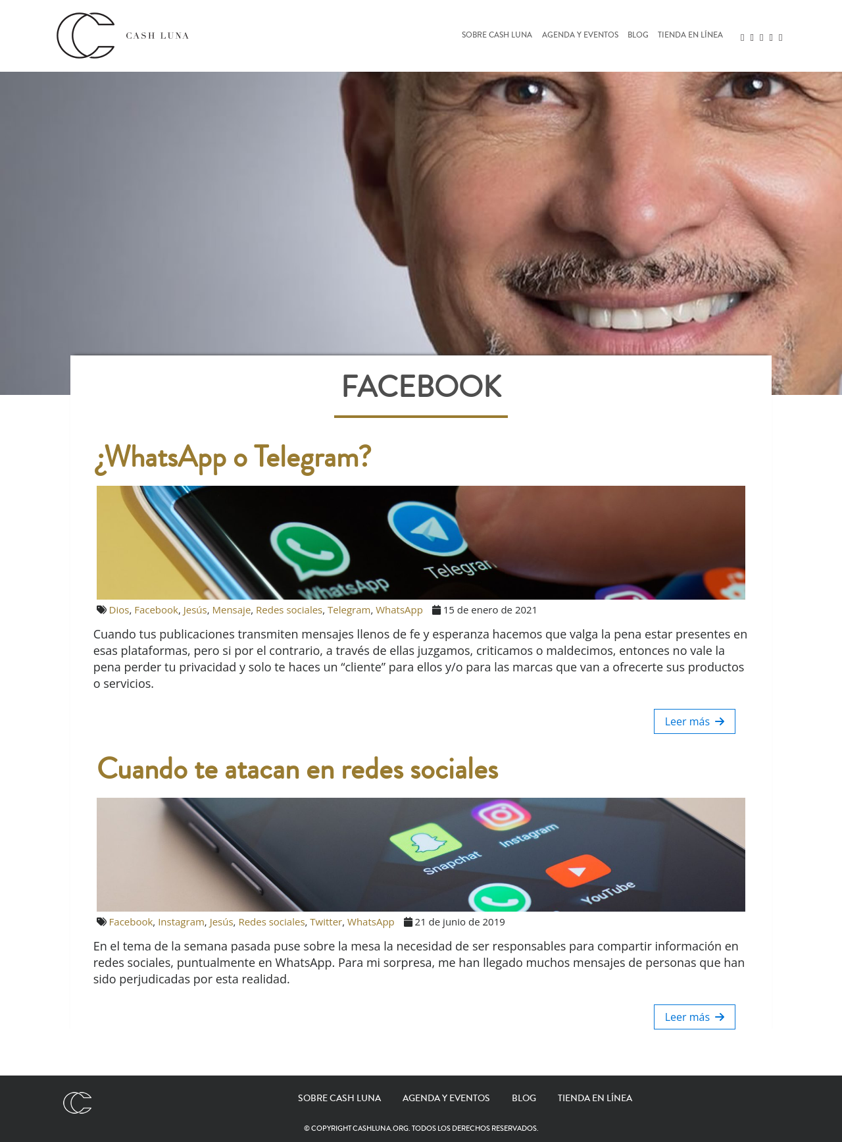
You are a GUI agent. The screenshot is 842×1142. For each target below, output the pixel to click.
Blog (638, 35)
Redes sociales (289, 609)
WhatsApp (399, 609)
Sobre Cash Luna (497, 35)
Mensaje (231, 609)
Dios (119, 609)
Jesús (195, 609)
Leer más (695, 721)
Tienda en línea (690, 35)
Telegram (349, 609)
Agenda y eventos (580, 35)
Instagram (181, 921)
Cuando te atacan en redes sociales (297, 769)
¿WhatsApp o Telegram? (234, 457)
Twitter (326, 921)
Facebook (156, 609)
